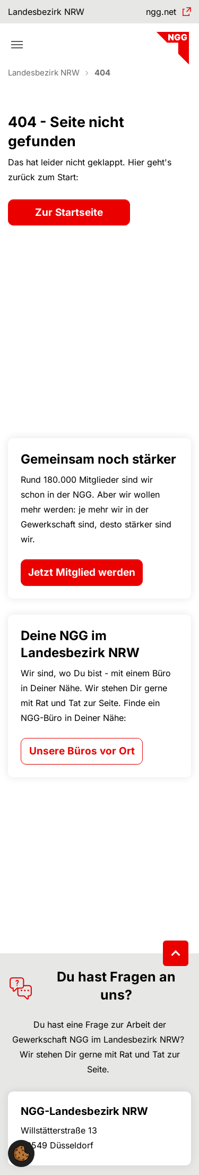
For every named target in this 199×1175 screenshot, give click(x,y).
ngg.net (161, 11)
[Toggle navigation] (17, 45)
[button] (21, 1152)
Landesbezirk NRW (46, 11)
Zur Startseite (69, 212)
